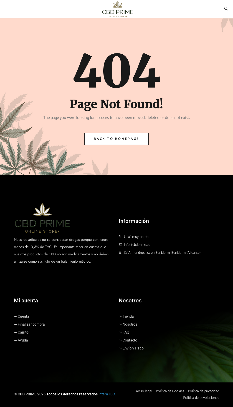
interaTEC (107, 394)
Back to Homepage (116, 139)
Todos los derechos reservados (72, 394)
